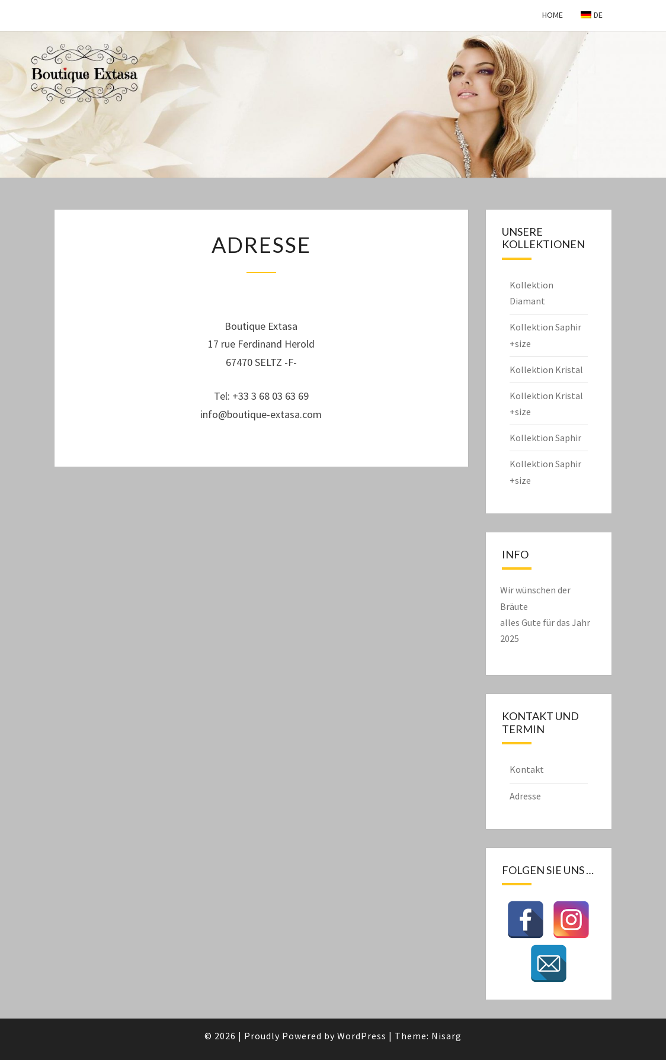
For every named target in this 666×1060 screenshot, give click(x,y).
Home (552, 14)
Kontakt (527, 769)
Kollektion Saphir (545, 438)
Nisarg (446, 1036)
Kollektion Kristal (546, 369)
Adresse (525, 796)
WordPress (361, 1036)
